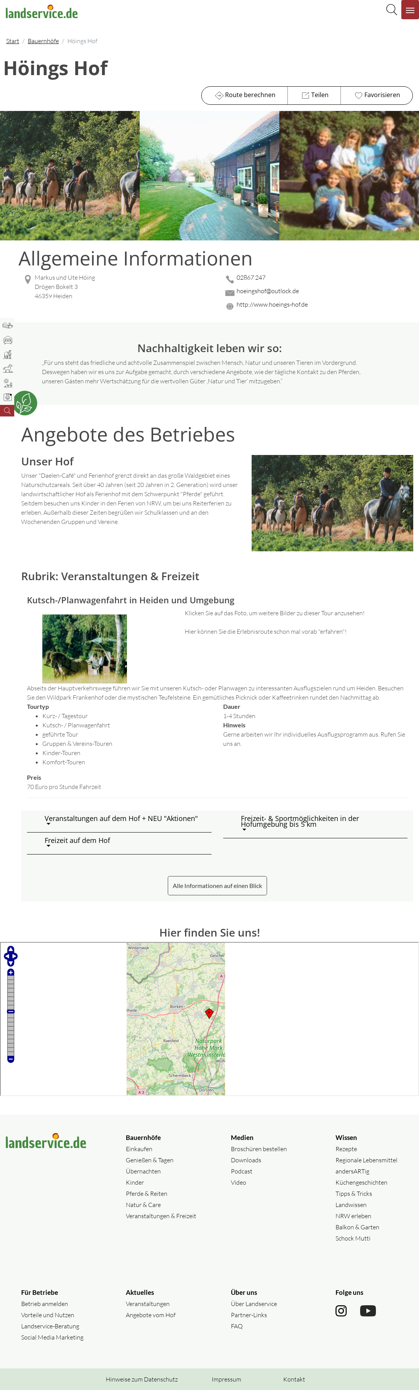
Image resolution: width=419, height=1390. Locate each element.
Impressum (226, 1379)
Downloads (246, 1160)
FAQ (237, 1326)
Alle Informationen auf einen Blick (217, 885)
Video (238, 1182)
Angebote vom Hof (150, 1315)
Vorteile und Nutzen (47, 1315)
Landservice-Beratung (50, 1326)
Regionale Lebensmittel (366, 1160)
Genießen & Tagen (150, 1160)
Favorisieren (376, 95)
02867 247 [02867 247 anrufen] (251, 277)
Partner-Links (249, 1315)
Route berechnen (244, 95)
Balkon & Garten (357, 1227)
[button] (125, 821)
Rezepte (346, 1149)
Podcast (241, 1171)
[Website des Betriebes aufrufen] (318, 306)
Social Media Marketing (52, 1337)
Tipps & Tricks (354, 1193)
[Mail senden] (318, 293)
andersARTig (352, 1171)
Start (12, 41)
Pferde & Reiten (146, 1193)
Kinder (135, 1182)
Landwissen (351, 1205)
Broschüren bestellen (259, 1149)
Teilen (314, 95)
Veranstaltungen (148, 1304)
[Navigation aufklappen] (410, 9)
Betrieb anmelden (44, 1304)
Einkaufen (139, 1149)
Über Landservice (254, 1304)
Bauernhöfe (43, 41)
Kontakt (294, 1379)
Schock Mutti (353, 1238)
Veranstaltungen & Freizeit (161, 1216)
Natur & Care (143, 1205)
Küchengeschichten (361, 1182)
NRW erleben (353, 1216)
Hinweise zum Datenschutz (142, 1379)
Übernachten (143, 1171)
